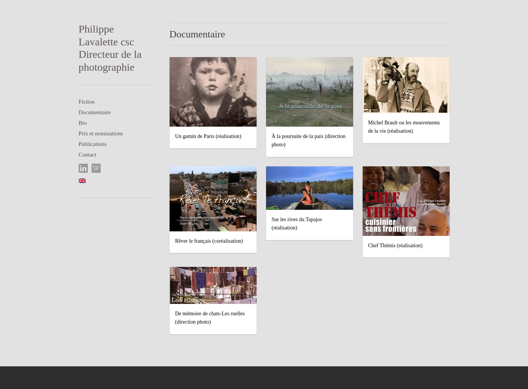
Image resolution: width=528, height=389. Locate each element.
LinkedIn (83, 168)
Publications (93, 144)
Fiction (87, 102)
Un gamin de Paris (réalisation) (208, 136)
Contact (88, 155)
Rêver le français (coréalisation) (209, 241)
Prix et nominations (101, 133)
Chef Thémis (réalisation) (395, 245)
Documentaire (95, 112)
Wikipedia (96, 168)
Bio (83, 123)
